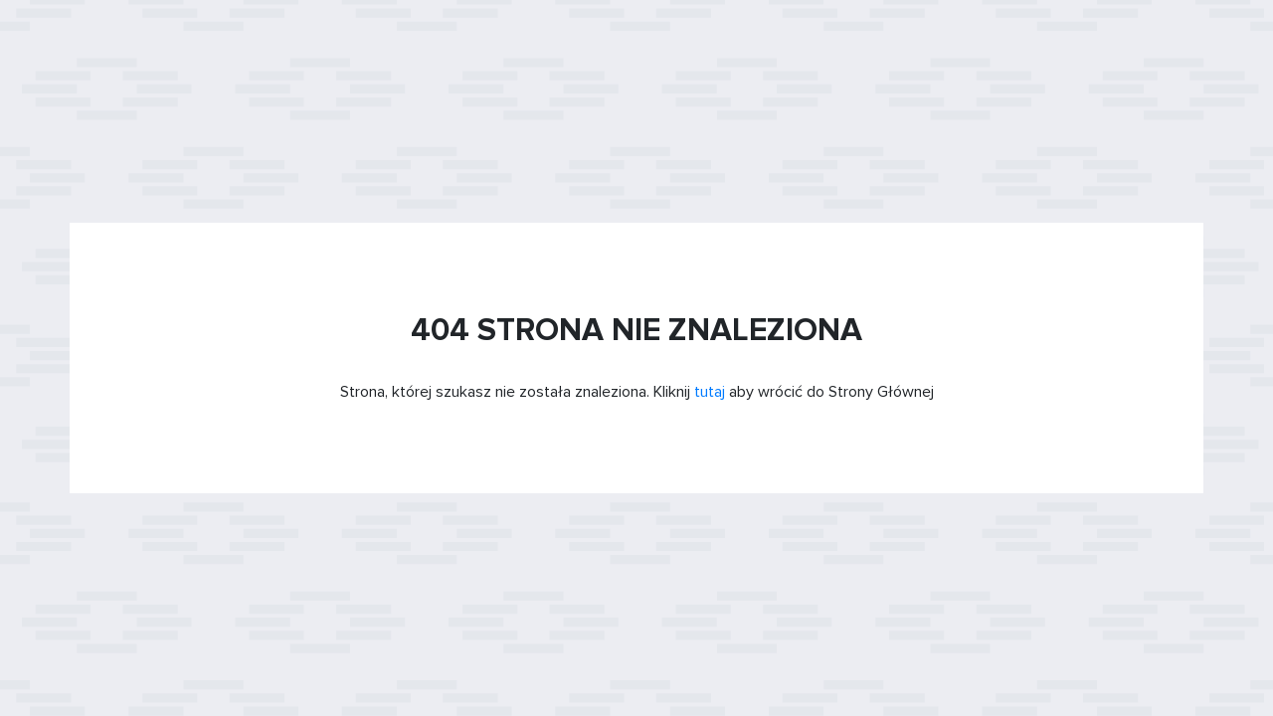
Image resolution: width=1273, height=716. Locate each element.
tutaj (709, 392)
